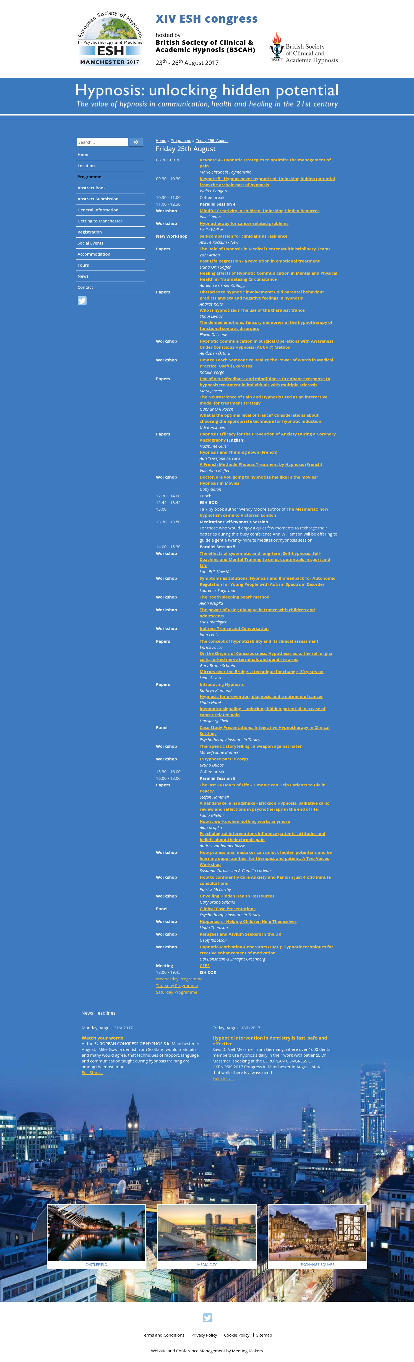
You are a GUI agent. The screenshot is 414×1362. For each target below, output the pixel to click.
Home (84, 154)
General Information (98, 209)
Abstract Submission (98, 198)
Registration (90, 232)
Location (86, 165)
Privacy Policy (204, 1335)
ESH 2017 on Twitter (82, 301)
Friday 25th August (212, 140)
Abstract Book (92, 187)
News (83, 276)
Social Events (91, 243)
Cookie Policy (236, 1335)
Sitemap (264, 1335)
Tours (83, 265)
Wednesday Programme (179, 979)
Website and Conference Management (188, 1350)
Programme (89, 176)
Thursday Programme (177, 985)
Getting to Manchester (100, 221)
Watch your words (102, 1038)
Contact (85, 287)
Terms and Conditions (163, 1335)
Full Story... (92, 1072)
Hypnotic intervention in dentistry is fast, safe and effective (270, 1041)
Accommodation (94, 254)
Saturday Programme (176, 992)
